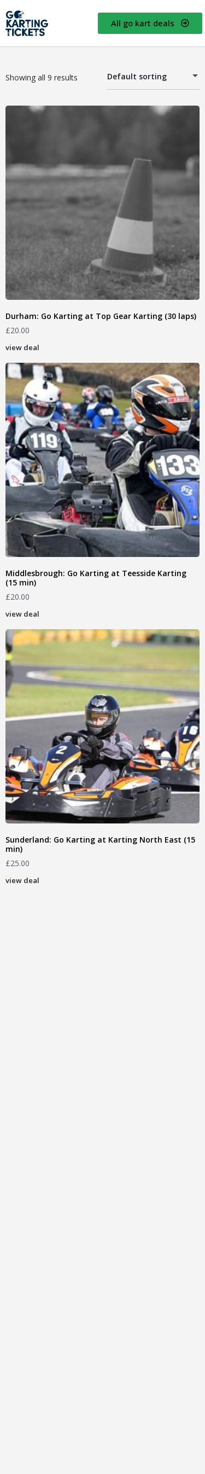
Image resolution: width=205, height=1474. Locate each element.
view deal (22, 347)
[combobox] (153, 76)
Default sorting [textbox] (146, 78)
